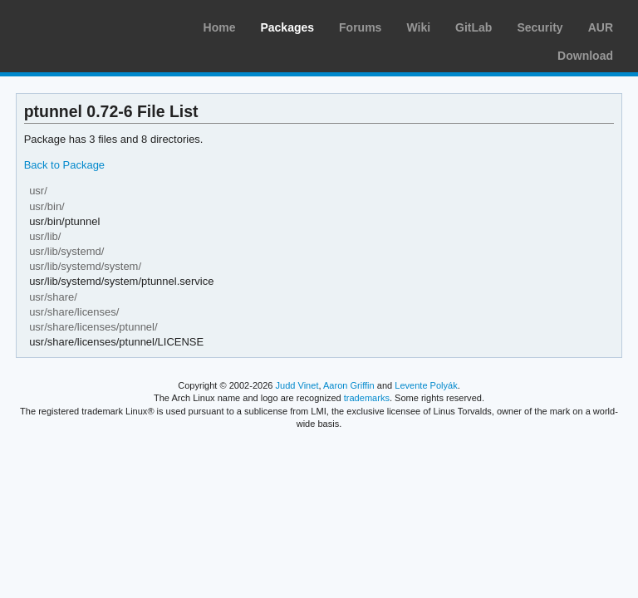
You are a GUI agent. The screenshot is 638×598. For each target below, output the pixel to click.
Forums (360, 27)
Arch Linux (91, 25)
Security (539, 27)
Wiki (418, 27)
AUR (600, 27)
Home (220, 27)
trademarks (367, 398)
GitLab (473, 27)
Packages (287, 27)
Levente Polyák (426, 385)
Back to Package (64, 165)
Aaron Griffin (349, 385)
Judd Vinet (297, 385)
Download (585, 55)
